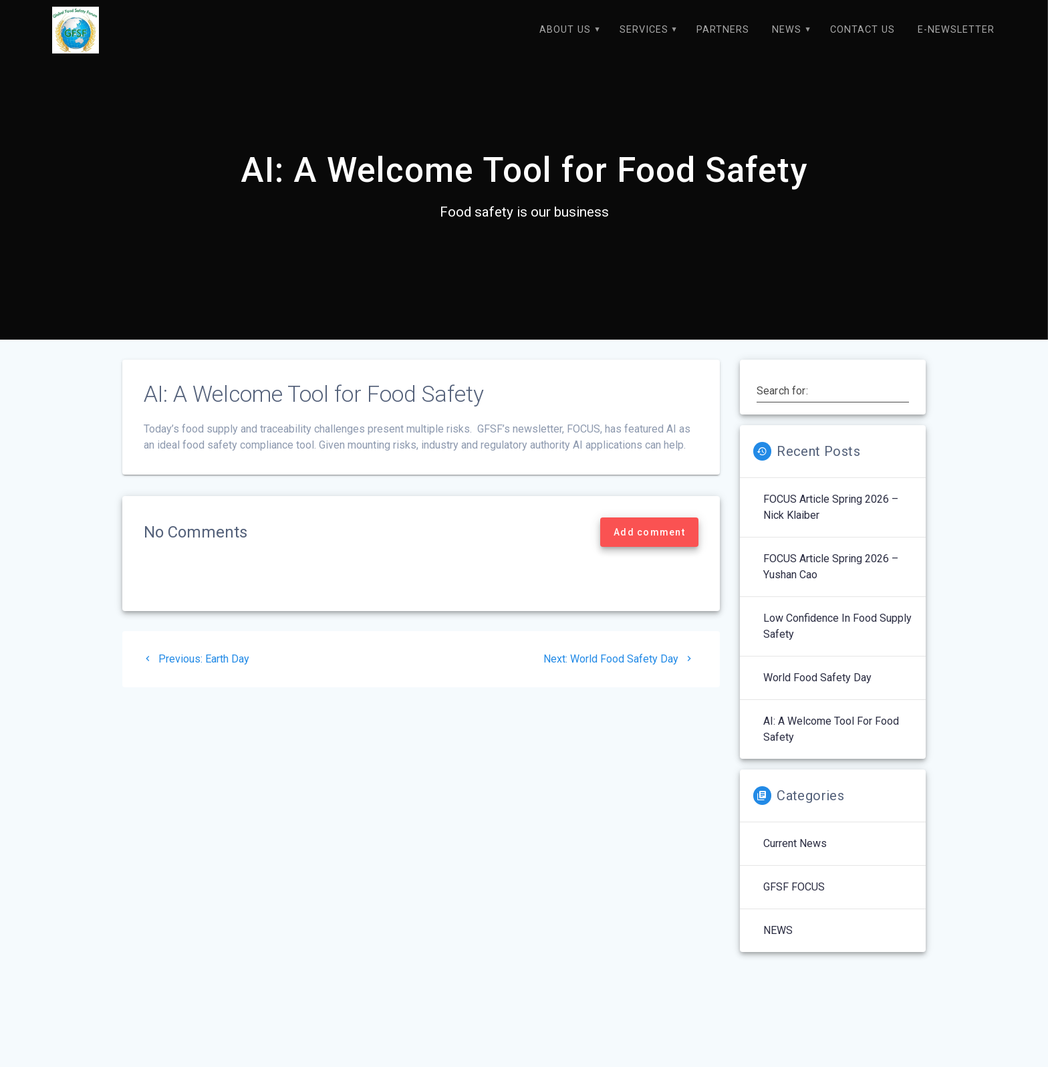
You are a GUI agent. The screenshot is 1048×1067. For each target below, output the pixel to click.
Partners (722, 29)
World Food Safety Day (817, 691)
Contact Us (862, 29)
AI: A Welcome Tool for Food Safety (831, 743)
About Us (565, 29)
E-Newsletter (956, 29)
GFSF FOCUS (794, 901)
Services (644, 29)
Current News (795, 857)
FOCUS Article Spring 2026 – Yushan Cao (830, 580)
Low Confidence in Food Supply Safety (837, 640)
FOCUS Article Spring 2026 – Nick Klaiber (830, 521)
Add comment (649, 546)
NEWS (786, 29)
